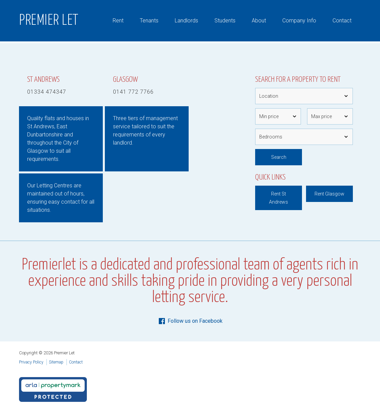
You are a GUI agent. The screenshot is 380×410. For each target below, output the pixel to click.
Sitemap (56, 362)
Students (224, 20)
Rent (118, 20)
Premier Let (49, 21)
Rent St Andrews (278, 198)
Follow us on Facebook (190, 321)
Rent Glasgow (329, 194)
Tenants (149, 20)
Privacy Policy (31, 362)
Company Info (299, 20)
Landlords (186, 20)
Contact (342, 20)
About (259, 20)
